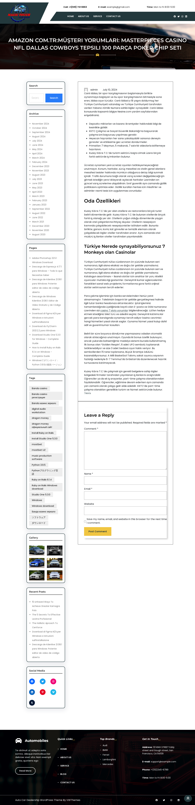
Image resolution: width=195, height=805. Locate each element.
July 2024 (37, 140)
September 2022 (41, 208)
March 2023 (38, 196)
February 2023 (39, 200)
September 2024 (41, 132)
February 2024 (39, 162)
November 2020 (40, 230)
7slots (87, 393)
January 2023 (39, 204)
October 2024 (39, 128)
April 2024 (37, 153)
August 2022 (38, 213)
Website (89, 504)
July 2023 (37, 179)
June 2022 (37, 217)
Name (88, 473)
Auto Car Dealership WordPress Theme (38, 800)
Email (88, 489)
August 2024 (39, 136)
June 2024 (37, 145)
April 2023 (37, 191)
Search (54, 98)
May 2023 (37, 187)
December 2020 (40, 226)
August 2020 (38, 234)
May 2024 (37, 149)
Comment (91, 428)
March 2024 (38, 157)
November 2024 (40, 123)
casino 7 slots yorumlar (114, 310)
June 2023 (37, 183)
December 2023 (40, 166)
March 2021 (38, 221)
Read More (25, 770)
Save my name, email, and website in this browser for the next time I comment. (127, 520)
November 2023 (40, 170)
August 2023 (38, 174)
